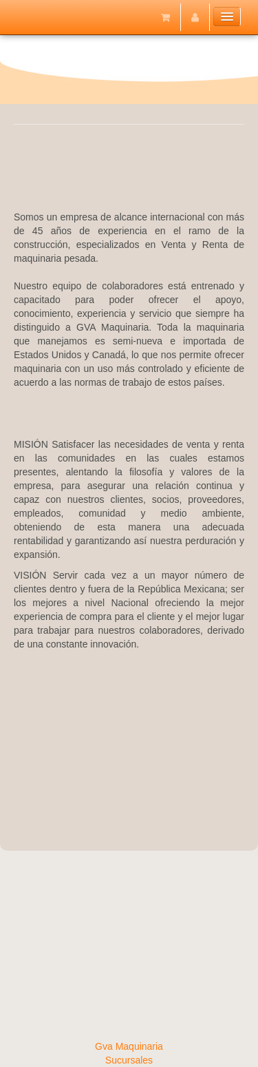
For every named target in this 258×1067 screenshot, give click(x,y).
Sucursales (129, 1060)
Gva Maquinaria (129, 1046)
